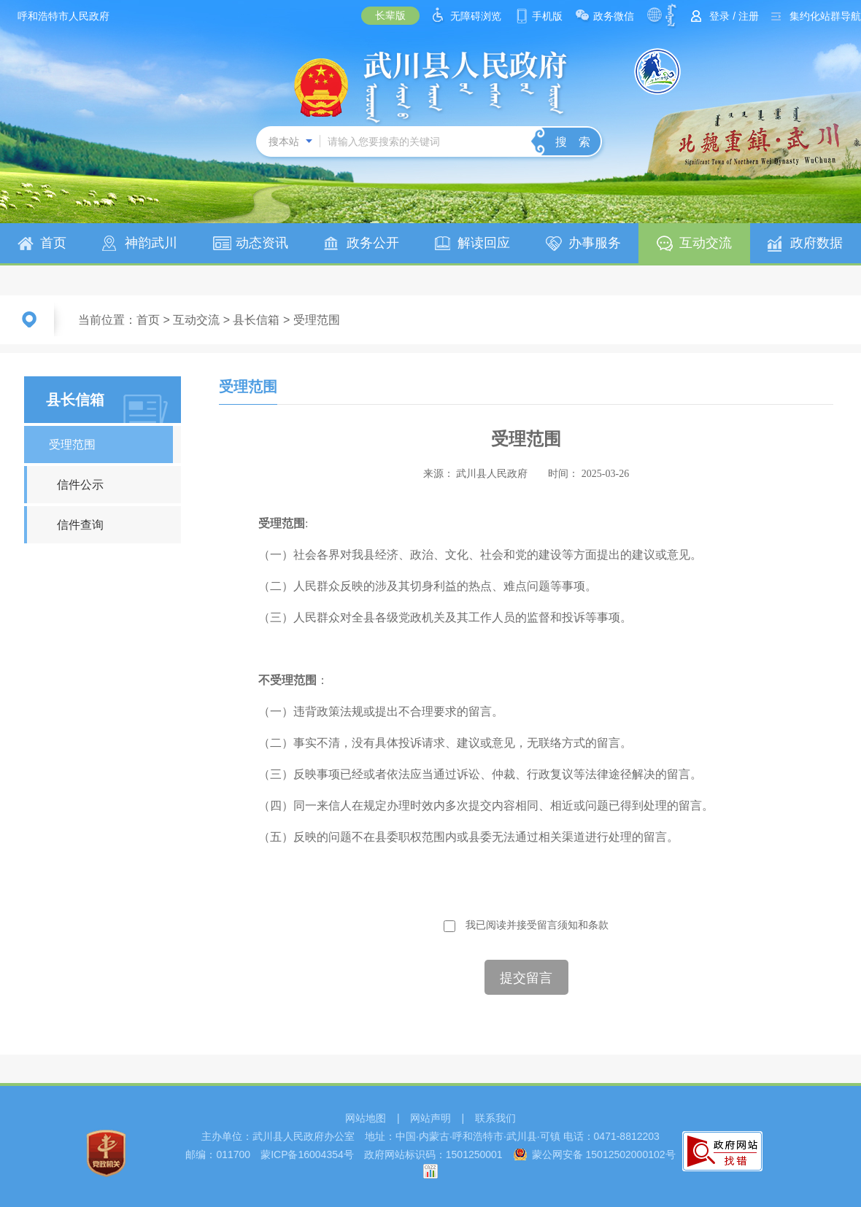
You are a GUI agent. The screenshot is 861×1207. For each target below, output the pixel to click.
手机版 (547, 16)
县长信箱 (256, 320)
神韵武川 (151, 243)
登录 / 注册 (734, 16)
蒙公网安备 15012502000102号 (604, 1154)
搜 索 (572, 142)
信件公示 (80, 484)
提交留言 (526, 978)
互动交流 (705, 243)
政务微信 (613, 16)
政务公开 (373, 243)
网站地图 (365, 1118)
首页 (53, 243)
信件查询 (80, 525)
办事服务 (594, 243)
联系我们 (495, 1118)
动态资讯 (262, 243)
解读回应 (483, 243)
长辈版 (390, 15)
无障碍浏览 (475, 16)
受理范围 (316, 320)
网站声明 (430, 1118)
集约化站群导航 (825, 16)
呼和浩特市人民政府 (63, 16)
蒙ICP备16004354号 (307, 1154)
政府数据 (816, 243)
